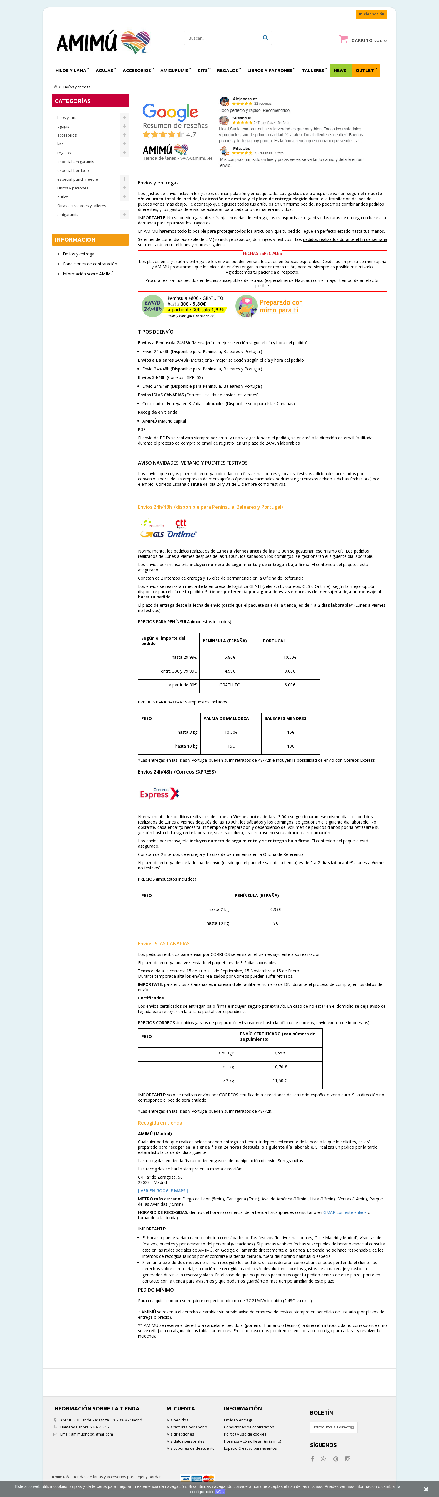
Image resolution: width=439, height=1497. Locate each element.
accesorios (137, 70)
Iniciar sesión (371, 13)
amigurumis (174, 70)
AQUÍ (220, 1491)
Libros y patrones (269, 70)
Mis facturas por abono (187, 1427)
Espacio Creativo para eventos (250, 1448)
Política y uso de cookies (245, 1434)
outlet (365, 70)
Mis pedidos (177, 1420)
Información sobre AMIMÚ (87, 274)
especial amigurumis (75, 161)
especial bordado (73, 170)
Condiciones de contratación (89, 264)
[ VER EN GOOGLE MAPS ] (163, 1190)
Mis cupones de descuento (191, 1448)
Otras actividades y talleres (81, 205)
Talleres (313, 70)
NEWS (340, 70)
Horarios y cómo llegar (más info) (252, 1441)
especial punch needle (77, 179)
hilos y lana (71, 70)
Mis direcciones (180, 1434)
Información (75, 239)
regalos (227, 70)
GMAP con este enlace (345, 1212)
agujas (104, 70)
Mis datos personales (186, 1441)
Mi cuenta (181, 1408)
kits (203, 70)
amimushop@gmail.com (92, 1434)
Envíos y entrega (77, 254)
